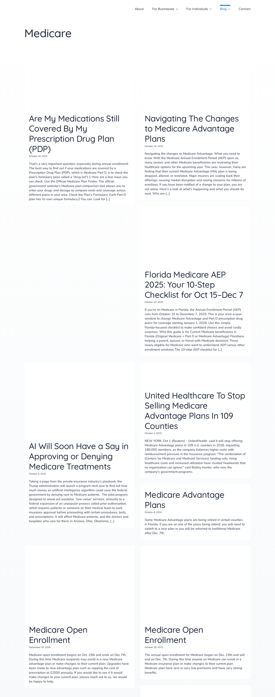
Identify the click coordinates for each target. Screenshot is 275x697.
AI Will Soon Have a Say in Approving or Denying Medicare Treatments (78, 456)
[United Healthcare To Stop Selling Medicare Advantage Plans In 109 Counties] (195, 373)
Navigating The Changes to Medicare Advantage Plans (192, 128)
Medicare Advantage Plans (184, 499)
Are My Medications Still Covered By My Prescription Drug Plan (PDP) (74, 133)
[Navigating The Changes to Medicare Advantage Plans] (195, 79)
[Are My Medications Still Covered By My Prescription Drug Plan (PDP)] (80, 79)
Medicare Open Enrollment (58, 634)
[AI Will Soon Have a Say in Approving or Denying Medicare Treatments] (80, 399)
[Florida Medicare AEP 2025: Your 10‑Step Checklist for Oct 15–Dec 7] (195, 235)
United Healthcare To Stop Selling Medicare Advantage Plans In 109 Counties (195, 410)
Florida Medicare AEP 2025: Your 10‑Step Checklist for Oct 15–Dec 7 (194, 284)
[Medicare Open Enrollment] (80, 582)
